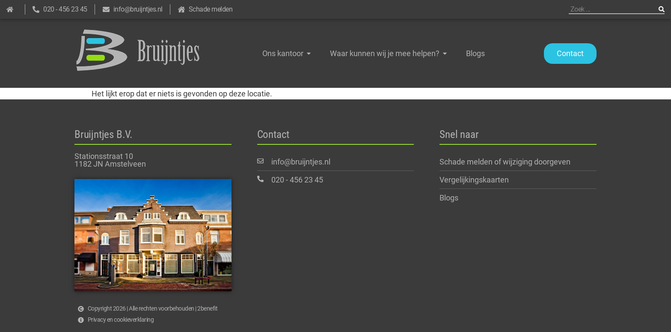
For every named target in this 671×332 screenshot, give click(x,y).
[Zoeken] (662, 9)
